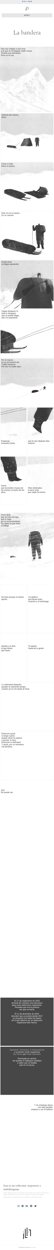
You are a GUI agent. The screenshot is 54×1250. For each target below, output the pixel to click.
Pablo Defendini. (34, 1054)
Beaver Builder (33, 1247)
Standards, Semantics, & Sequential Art (27, 1050)
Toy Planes (18, 1054)
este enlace (8, 1193)
